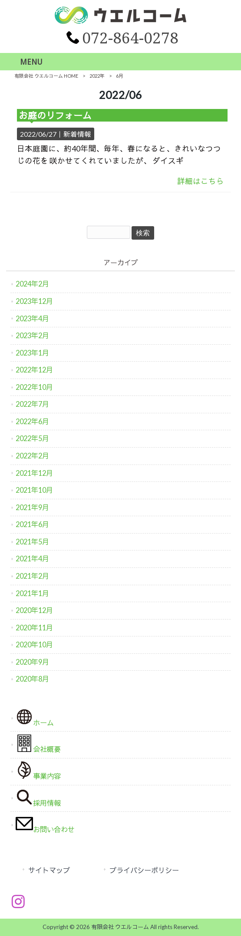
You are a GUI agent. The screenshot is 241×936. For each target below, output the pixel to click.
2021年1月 (32, 593)
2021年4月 (32, 558)
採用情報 (38, 797)
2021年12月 (34, 473)
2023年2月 (32, 335)
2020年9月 (32, 662)
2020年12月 (34, 610)
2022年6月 (32, 421)
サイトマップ (49, 870)
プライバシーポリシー (144, 870)
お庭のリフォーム (55, 115)
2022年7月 (32, 404)
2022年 (97, 76)
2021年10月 (34, 490)
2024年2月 (32, 284)
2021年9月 (32, 507)
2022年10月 (34, 387)
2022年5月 (32, 438)
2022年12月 (34, 370)
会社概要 (38, 744)
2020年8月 (32, 679)
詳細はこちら (200, 181)
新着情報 (77, 134)
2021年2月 (32, 576)
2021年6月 (32, 524)
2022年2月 (32, 456)
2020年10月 (34, 644)
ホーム (35, 717)
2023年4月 (32, 318)
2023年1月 (32, 353)
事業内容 (38, 770)
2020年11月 (34, 627)
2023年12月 (34, 301)
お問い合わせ (45, 824)
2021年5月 (32, 541)
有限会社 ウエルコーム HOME (46, 76)
